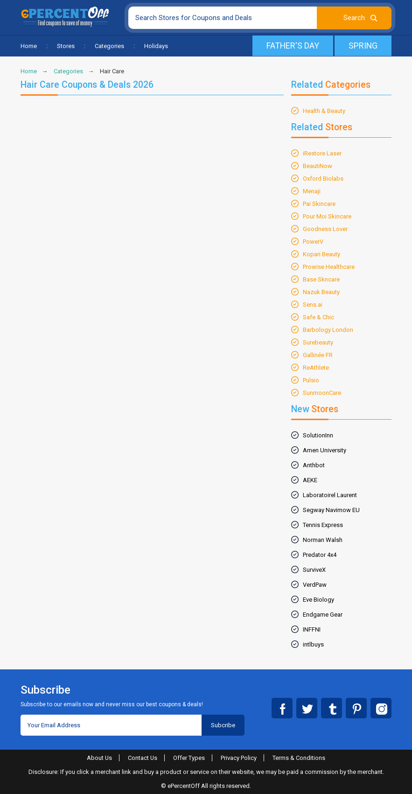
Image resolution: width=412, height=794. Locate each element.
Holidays (156, 45)
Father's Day (292, 45)
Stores (66, 45)
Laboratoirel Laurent (330, 495)
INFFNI (312, 629)
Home (29, 45)
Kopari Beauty (321, 254)
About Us (99, 757)
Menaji (312, 191)
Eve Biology (318, 599)
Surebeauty (318, 342)
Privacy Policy (239, 757)
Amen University (324, 450)
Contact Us (143, 757)
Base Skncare (321, 279)
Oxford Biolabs (323, 178)
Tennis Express (323, 524)
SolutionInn (318, 435)
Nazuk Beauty (321, 291)
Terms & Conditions (299, 757)
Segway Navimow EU (331, 509)
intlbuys (313, 644)
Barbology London (328, 329)
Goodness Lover (325, 228)
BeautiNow (317, 165)
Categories (109, 45)
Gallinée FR (318, 354)
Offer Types (189, 757)
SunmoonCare (322, 392)
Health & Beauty (324, 110)
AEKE (310, 480)
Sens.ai (312, 304)
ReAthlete (316, 367)
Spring (362, 45)
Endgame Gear (322, 614)
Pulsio (311, 380)
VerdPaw (315, 584)
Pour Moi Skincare (327, 216)
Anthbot (314, 465)
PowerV (313, 241)
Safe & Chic (318, 317)
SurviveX (314, 569)
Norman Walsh (322, 539)
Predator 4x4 (319, 554)
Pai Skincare (319, 203)
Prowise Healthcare (329, 266)
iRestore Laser (322, 153)
